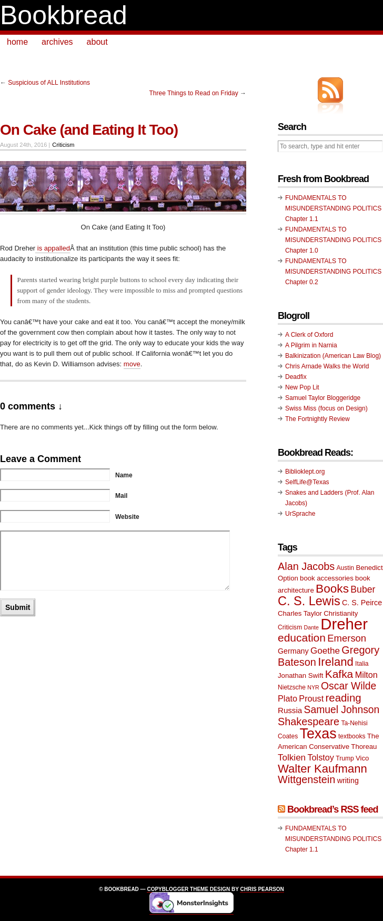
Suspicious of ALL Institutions (49, 82)
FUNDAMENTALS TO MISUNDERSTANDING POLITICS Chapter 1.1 (333, 208)
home (17, 41)
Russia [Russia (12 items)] (290, 710)
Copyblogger (167, 889)
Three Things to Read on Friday (193, 93)
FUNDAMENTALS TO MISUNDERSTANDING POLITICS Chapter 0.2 (333, 271)
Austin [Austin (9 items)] (345, 568)
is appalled (52, 248)
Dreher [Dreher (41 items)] (344, 624)
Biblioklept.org (305, 471)
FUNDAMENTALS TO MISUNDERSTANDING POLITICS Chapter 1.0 (333, 240)
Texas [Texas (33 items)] (318, 734)
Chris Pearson (262, 889)
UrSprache (300, 513)
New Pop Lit (302, 387)
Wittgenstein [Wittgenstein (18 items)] (306, 779)
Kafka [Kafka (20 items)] (339, 674)
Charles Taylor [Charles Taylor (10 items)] (300, 613)
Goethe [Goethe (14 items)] (325, 651)
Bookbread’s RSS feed (332, 809)
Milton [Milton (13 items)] (366, 674)
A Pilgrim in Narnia (311, 345)
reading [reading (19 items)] (343, 698)
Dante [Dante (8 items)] (311, 627)
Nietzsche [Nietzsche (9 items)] (292, 687)
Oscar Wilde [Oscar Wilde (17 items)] (348, 686)
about (97, 41)
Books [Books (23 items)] (332, 588)
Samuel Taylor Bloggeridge (322, 398)
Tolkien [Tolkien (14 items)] (292, 758)
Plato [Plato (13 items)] (287, 698)
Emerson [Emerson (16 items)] (346, 638)
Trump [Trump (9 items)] (345, 758)
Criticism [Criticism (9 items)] (290, 627)
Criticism (63, 145)
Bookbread (63, 15)
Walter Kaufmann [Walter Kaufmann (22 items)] (322, 768)
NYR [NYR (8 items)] (313, 687)
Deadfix (296, 377)
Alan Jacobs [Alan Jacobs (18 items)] (306, 566)
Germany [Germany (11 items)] (293, 651)
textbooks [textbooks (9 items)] (352, 736)
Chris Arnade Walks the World (327, 366)
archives (57, 41)
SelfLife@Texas (307, 482)
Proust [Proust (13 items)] (311, 698)
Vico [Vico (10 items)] (362, 758)
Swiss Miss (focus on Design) (326, 408)
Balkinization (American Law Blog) (333, 355)
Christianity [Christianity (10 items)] (341, 613)
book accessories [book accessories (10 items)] (327, 578)
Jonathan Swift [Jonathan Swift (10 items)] (300, 675)
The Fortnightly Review (317, 419)
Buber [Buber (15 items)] (362, 589)
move (132, 364)
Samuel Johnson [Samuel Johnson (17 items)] (342, 709)
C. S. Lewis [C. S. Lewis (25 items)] (309, 601)
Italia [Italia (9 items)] (361, 663)
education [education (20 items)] (302, 638)
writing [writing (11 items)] (348, 780)
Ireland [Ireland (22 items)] (336, 661)
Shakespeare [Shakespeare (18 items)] (308, 721)
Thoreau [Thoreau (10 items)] (364, 746)
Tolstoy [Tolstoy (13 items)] (320, 757)
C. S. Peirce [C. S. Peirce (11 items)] (362, 602)
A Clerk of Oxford (309, 334)
